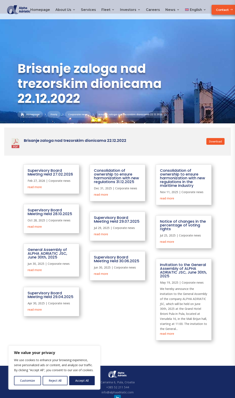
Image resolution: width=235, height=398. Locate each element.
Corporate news (52, 113)
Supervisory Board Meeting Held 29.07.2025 (116, 205)
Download (215, 128)
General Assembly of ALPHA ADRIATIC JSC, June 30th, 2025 (47, 239)
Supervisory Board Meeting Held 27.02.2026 (50, 158)
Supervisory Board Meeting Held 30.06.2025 (116, 245)
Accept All (82, 380)
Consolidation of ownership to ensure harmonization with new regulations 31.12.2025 (116, 162)
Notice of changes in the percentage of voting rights (183, 211)
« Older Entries (33, 335)
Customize (27, 380)
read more (35, 173)
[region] (54, 368)
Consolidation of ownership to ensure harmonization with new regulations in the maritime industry (182, 164)
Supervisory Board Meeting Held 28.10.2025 (50, 198)
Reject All (55, 380)
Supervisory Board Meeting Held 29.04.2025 (50, 281)
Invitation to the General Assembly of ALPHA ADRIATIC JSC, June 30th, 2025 (183, 256)
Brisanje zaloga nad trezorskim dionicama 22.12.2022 (75, 126)
